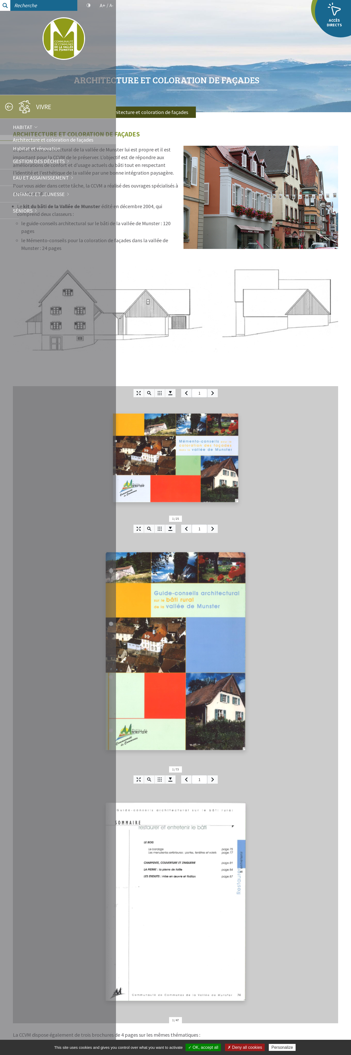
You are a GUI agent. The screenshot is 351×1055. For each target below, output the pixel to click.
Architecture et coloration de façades (53, 139)
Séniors (22, 210)
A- (111, 5)
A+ (102, 5)
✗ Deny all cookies (245, 1047)
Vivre (170, 112)
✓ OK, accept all (203, 1047)
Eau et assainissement (41, 177)
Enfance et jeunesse (39, 194)
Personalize (282, 1047)
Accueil (141, 112)
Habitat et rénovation (36, 148)
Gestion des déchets (39, 161)
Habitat (22, 127)
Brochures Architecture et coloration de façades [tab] (201, 820)
